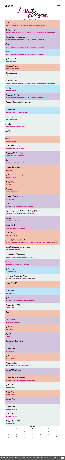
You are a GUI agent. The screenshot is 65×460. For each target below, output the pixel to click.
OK (62, 458)
